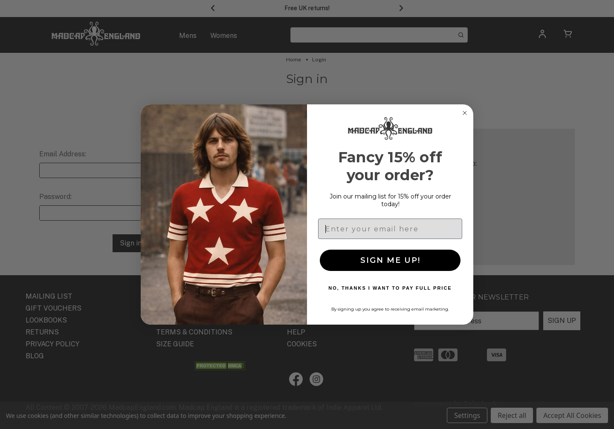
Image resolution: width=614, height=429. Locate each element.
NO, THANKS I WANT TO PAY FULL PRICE (390, 288)
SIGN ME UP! (390, 260)
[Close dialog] (464, 113)
